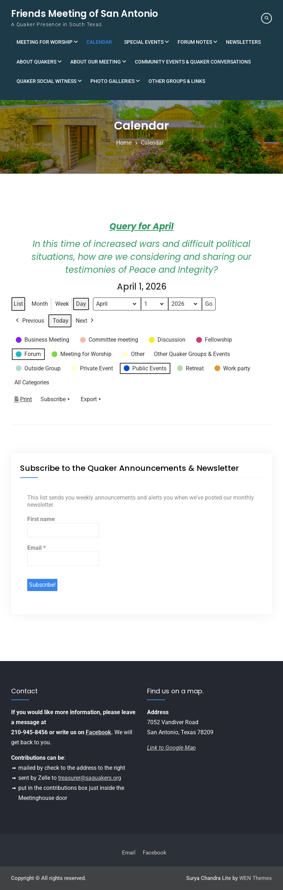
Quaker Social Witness (46, 81)
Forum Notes (195, 42)
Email (36, 547)
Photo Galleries (112, 81)
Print (22, 400)
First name (41, 519)
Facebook (98, 732)
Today (61, 320)
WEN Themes (255, 878)
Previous (29, 321)
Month (40, 303)
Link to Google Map (171, 747)
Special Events (144, 42)
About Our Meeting (95, 62)
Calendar (99, 42)
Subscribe (56, 399)
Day (81, 303)
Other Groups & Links (176, 81)
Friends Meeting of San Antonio (84, 13)
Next (85, 321)
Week (62, 303)
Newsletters (243, 42)
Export (92, 399)
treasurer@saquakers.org (89, 777)
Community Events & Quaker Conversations (193, 62)
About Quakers (36, 62)
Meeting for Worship (44, 42)
